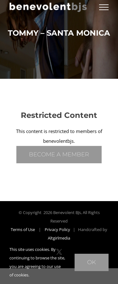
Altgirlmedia (59, 238)
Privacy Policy (57, 229)
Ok (91, 262)
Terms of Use (23, 229)
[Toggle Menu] (104, 7)
